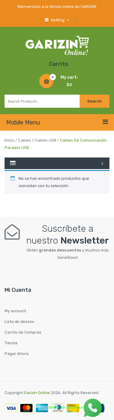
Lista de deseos (19, 321)
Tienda (11, 343)
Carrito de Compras (23, 332)
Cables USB (45, 140)
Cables (24, 140)
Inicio (9, 140)
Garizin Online (37, 392)
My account (15, 311)
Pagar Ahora (17, 353)
